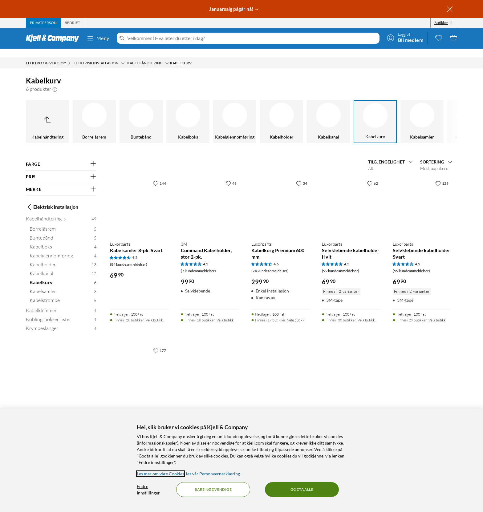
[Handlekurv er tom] (453, 37)
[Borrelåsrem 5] (63, 221)
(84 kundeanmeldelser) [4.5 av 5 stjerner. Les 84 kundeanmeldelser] (128, 255)
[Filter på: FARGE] (61, 155)
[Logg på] (405, 37)
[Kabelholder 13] (63, 257)
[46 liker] (231, 174)
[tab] (43, 23)
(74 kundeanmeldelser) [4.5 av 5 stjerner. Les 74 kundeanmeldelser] (270, 262)
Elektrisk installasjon (52, 198)
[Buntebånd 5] (63, 230)
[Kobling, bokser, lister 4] (61, 312)
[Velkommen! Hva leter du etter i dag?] (252, 38)
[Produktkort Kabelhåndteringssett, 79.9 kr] (139, 365)
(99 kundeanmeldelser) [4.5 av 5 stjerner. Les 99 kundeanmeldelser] (340, 262)
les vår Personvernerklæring (213, 473)
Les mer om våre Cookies (160, 473)
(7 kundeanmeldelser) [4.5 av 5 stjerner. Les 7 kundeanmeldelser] (198, 262)
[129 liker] (441, 174)
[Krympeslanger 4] (61, 320)
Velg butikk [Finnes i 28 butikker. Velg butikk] (154, 311)
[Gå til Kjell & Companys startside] (54, 38)
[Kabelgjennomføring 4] (63, 248)
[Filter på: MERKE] (61, 180)
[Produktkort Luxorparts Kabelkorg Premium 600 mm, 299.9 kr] (280, 198)
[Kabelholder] (248, 113)
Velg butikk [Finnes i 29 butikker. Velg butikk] (437, 311)
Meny (98, 38)
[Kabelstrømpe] (436, 113)
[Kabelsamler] (389, 113)
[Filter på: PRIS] (61, 168)
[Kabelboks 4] (63, 239)
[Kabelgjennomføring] (202, 113)
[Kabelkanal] (295, 113)
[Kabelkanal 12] (63, 266)
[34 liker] (301, 174)
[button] (55, 80)
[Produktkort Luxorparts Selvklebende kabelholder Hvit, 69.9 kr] (351, 198)
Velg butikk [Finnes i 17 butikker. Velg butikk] (295, 311)
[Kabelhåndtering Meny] (167, 54)
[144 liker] (159, 174)
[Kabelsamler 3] (63, 284)
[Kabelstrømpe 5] (63, 292)
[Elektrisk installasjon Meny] (123, 54)
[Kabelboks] (155, 113)
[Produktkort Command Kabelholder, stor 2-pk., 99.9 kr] (210, 198)
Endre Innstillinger (148, 489)
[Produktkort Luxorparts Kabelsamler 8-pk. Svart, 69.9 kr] (139, 198)
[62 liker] (372, 174)
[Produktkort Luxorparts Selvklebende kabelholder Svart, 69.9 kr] (421, 198)
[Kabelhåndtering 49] (61, 211)
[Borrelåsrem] (61, 113)
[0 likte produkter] (438, 37)
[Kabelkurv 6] (63, 275)
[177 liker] (159, 341)
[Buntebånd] (108, 113)
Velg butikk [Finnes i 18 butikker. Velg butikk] (225, 311)
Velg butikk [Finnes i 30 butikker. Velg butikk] (366, 311)
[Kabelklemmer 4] (61, 303)
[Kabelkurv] (342, 113)
